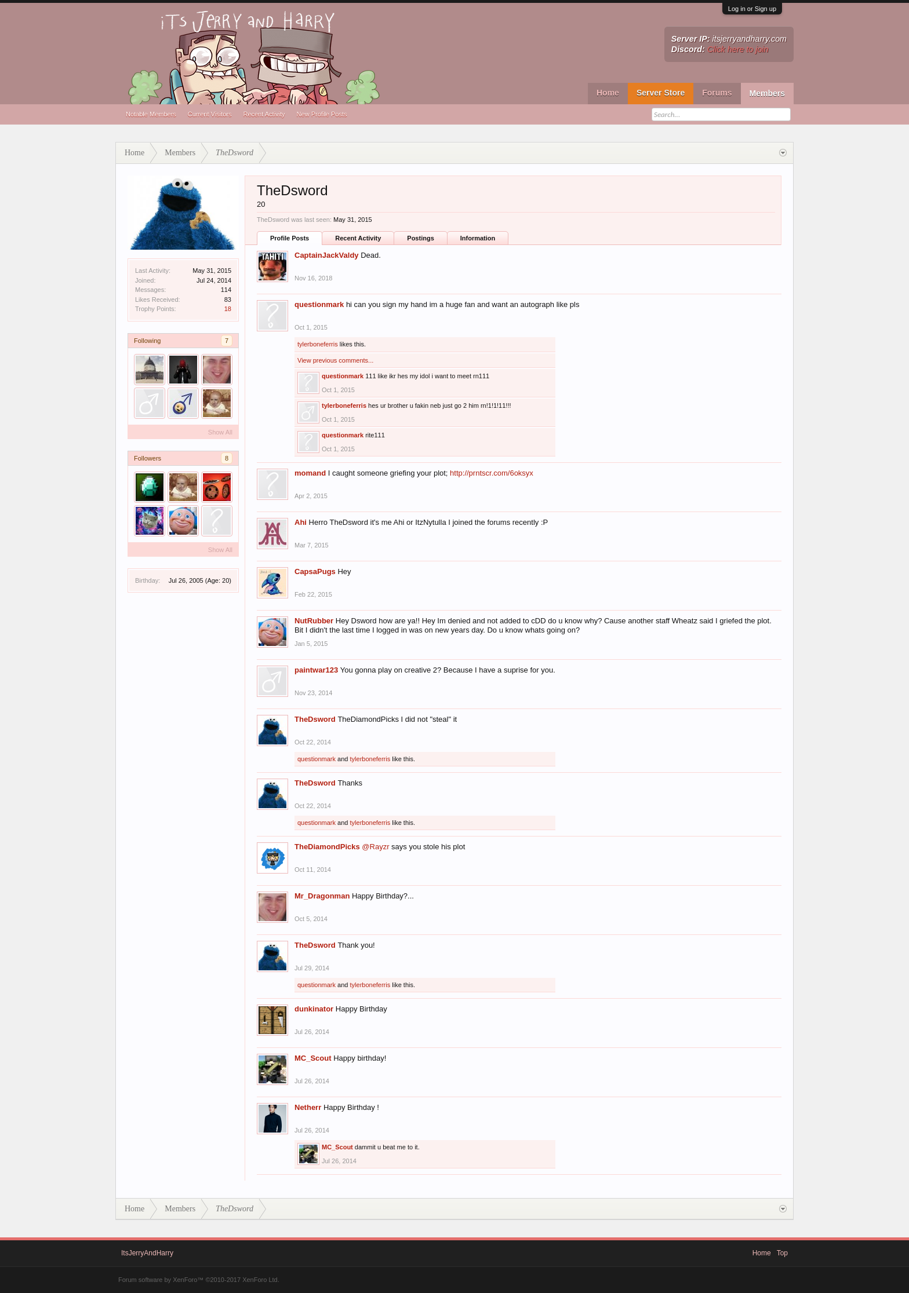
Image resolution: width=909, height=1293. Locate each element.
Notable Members (151, 114)
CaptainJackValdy (326, 255)
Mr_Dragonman (322, 896)
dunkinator (313, 1009)
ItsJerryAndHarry (147, 1253)
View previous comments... (335, 360)
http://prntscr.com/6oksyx (491, 473)
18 (227, 308)
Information (478, 238)
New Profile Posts (322, 114)
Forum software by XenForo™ (198, 1279)
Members (767, 93)
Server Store (661, 92)
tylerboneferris (317, 344)
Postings (420, 238)
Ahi (300, 522)
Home (608, 92)
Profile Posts (289, 238)
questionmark (319, 304)
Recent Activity (264, 114)
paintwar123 (316, 670)
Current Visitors (210, 114)
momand (310, 473)
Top (782, 1253)
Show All (220, 432)
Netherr (307, 1107)
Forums (717, 92)
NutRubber (313, 620)
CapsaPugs (315, 571)
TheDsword (315, 719)
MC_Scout (313, 1058)
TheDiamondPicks (327, 846)
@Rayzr (375, 846)
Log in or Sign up (752, 8)
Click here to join (738, 49)
